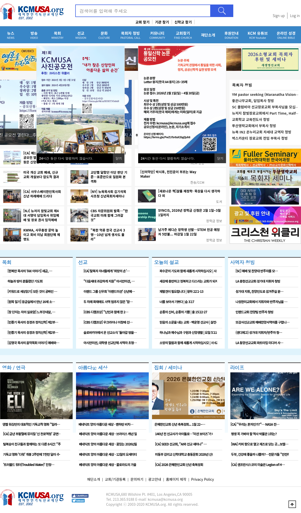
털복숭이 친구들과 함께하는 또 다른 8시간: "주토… (32, 444)
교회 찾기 (142, 22)
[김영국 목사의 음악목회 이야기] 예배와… (33, 342)
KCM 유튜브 (257, 35)
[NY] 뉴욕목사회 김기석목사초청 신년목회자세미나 (108, 193)
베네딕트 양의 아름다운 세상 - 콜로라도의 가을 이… (108, 464)
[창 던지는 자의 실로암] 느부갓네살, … (31, 312)
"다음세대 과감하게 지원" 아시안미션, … (109, 281)
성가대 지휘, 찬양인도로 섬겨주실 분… (259, 291)
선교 (81, 35)
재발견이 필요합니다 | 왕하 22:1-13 (181, 291)
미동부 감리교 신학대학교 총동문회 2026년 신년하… (184, 454)
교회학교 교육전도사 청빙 (251, 119)
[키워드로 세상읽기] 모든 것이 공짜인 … (32, 291)
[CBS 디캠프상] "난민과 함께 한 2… (106, 312)
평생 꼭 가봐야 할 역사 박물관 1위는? (254, 433)
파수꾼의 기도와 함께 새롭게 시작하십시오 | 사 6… (188, 271)
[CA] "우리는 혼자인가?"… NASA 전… (255, 424)
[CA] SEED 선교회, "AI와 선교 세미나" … (180, 444)
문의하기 (136, 479)
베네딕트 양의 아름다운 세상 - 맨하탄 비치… (106, 424)
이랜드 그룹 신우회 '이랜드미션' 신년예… (109, 291)
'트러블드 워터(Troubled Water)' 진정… (28, 464)
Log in (295, 15)
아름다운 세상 (92, 367)
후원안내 (231, 35)
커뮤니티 (157, 35)
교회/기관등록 (115, 479)
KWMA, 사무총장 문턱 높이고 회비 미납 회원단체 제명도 (41, 234)
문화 (104, 35)
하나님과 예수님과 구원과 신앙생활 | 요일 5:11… (188, 332)
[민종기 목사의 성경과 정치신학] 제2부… (33, 322)
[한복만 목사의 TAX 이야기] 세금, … (30, 271)
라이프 (237, 367)
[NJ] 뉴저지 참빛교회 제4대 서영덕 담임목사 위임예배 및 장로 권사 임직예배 (41, 215)
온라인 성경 (286, 35)
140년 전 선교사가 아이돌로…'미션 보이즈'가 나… (184, 433)
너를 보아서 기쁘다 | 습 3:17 (177, 301)
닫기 (220, 158)
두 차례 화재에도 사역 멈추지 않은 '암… (108, 301)
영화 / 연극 (13, 367)
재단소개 (208, 35)
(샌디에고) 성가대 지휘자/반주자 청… (259, 332)
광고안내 (154, 479)
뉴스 (10, 35)
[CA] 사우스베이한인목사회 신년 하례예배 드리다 (42, 193)
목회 (57, 35)
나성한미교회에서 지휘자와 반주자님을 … (261, 301)
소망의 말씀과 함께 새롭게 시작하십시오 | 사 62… (188, 342)
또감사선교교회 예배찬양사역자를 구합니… (262, 322)
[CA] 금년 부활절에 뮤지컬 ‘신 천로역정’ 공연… (32, 433)
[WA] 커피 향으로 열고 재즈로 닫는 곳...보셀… (259, 444)
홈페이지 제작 (176, 479)
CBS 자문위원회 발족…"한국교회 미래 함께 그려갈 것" (109, 215)
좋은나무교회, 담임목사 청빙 (253, 100)
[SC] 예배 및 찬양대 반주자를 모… (257, 271)
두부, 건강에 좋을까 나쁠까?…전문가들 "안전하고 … (260, 454)
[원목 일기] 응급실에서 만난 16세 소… (31, 301)
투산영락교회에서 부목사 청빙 (254, 125)
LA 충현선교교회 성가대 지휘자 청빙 (258, 281)
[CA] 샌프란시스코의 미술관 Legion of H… (258, 464)
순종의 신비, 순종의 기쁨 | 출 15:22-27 (183, 312)
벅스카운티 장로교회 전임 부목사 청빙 (260, 138)
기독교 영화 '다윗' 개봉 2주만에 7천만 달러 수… (32, 454)
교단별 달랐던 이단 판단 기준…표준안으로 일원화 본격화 (109, 177)
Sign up (279, 15)
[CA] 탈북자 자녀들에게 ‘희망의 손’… (106, 271)
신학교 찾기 (183, 22)
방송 (34, 35)
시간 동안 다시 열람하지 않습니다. (168, 158)
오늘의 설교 (166, 262)
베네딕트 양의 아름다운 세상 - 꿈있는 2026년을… (108, 444)
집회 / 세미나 (168, 367)
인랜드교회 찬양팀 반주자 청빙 (254, 312)
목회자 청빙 (130, 35)
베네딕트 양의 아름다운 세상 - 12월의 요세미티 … (108, 454)
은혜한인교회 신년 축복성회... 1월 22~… (180, 424)
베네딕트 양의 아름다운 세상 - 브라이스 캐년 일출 (108, 433)
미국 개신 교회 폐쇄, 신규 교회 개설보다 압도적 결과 (41, 174)
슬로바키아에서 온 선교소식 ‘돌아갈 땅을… (110, 332)
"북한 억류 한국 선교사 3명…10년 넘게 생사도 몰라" (108, 234)
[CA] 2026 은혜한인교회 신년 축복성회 (179, 464)
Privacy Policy (202, 479)
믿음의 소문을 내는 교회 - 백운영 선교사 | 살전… (188, 322)
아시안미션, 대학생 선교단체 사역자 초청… (110, 342)
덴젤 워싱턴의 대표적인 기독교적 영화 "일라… (31, 424)
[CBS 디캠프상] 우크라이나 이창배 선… (108, 322)
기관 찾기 (162, 22)
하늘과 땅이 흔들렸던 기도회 (25, 281)
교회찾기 (183, 35)
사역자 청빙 (242, 262)
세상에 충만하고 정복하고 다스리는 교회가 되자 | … (188, 281)
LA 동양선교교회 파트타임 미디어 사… (259, 342)
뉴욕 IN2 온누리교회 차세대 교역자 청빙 (261, 131)
